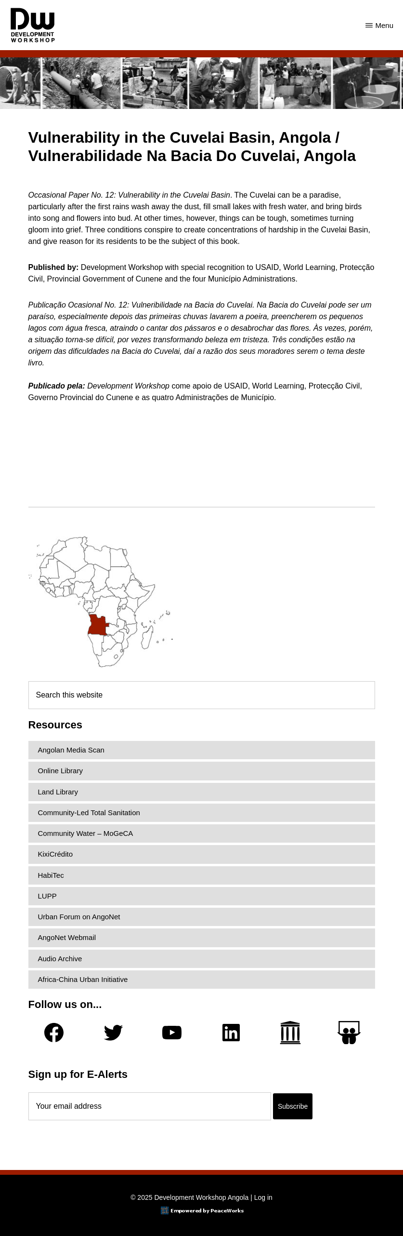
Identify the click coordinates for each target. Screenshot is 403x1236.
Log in (263, 1197)
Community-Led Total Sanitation (89, 812)
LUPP (47, 896)
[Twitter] (113, 1032)
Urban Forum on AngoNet (79, 917)
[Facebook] (53, 1032)
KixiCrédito (55, 854)
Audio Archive (60, 958)
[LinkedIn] (231, 1032)
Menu (384, 25)
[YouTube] (171, 1032)
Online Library (60, 770)
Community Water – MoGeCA (85, 833)
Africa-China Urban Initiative (83, 979)
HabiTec (51, 875)
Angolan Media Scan (71, 750)
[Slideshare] (349, 1033)
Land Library (58, 792)
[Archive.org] (290, 1032)
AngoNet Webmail (67, 937)
